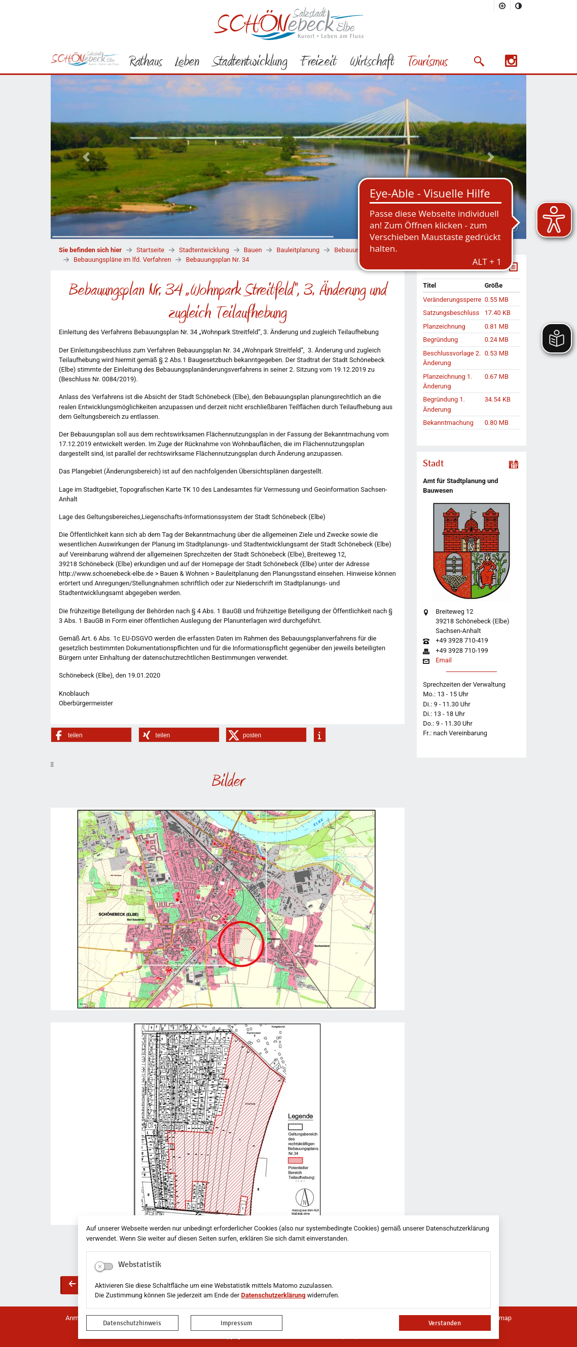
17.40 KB (498, 312)
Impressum (236, 1323)
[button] (478, 61)
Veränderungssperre (452, 299)
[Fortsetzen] (514, 228)
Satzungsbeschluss (451, 312)
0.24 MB (497, 339)
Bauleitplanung (297, 250)
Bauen (253, 250)
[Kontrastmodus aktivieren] (519, 5)
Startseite (150, 250)
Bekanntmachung (448, 422)
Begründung (440, 339)
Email (444, 660)
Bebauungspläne (358, 250)
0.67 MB (497, 376)
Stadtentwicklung (204, 250)
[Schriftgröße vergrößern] (502, 5)
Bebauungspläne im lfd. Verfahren (122, 259)
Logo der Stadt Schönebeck (288, 23)
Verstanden (444, 1323)
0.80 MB (497, 422)
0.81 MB (497, 326)
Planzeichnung (444, 326)
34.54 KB (498, 399)
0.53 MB (497, 353)
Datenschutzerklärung (273, 1295)
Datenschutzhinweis (132, 1323)
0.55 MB (497, 299)
